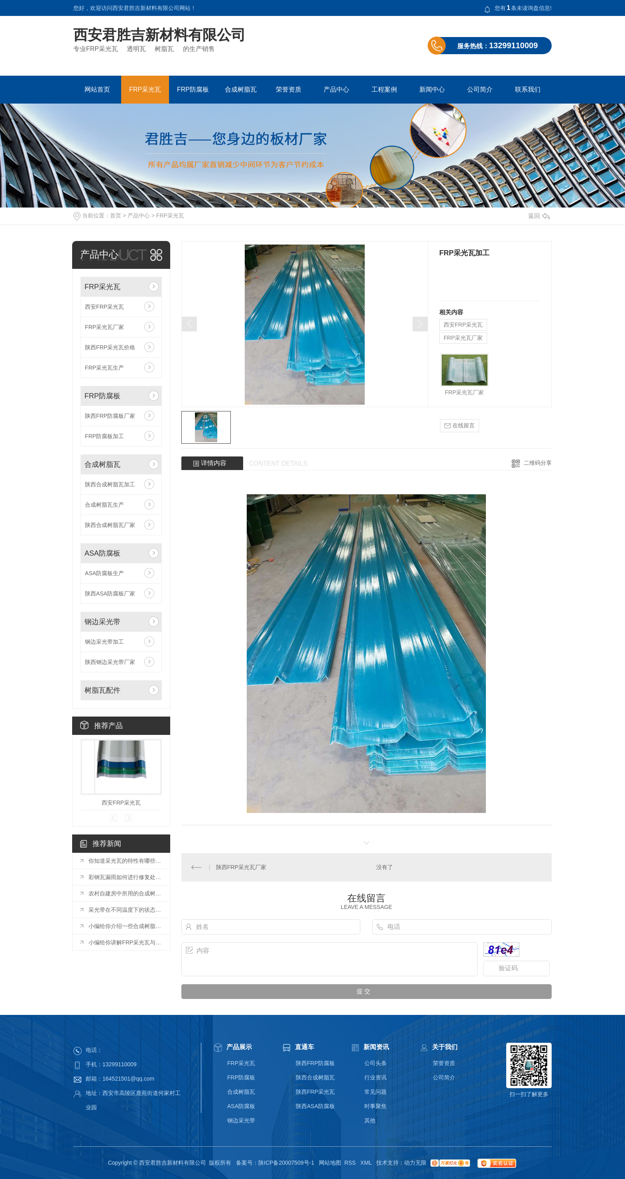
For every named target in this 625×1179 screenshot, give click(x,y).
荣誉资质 (288, 89)
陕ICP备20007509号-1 (286, 1162)
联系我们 (527, 89)
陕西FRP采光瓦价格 (110, 347)
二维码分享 (538, 463)
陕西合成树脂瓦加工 (110, 484)
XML (366, 1162)
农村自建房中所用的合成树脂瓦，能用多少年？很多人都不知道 (125, 893)
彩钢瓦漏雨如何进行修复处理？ (125, 877)
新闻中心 (432, 89)
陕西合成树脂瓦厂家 (110, 525)
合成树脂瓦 (241, 89)
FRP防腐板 (193, 89)
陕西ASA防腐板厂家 (110, 593)
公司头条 (375, 1063)
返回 (539, 215)
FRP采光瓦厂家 (104, 327)
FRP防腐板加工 (104, 436)
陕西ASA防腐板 (315, 1106)
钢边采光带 (102, 622)
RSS (351, 1162)
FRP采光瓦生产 (104, 367)
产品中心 (336, 89)
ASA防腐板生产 (104, 573)
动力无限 (415, 1162)
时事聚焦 (375, 1106)
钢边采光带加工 (104, 641)
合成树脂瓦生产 (104, 504)
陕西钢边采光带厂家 (110, 662)
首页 (115, 215)
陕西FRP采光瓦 (315, 1092)
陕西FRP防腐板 (315, 1063)
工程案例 (384, 89)
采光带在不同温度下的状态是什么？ (125, 910)
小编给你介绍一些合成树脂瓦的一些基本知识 (125, 926)
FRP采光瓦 (145, 89)
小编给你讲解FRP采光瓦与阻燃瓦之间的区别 (125, 942)
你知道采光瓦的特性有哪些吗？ (125, 861)
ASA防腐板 (102, 553)
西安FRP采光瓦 (104, 307)
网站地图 (330, 1162)
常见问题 (375, 1092)
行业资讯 (375, 1077)
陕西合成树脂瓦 (315, 1077)
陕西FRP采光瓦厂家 (241, 867)
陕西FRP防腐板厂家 (110, 416)
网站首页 (97, 89)
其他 (369, 1120)
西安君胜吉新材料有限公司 (159, 35)
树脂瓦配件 (102, 690)
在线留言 (459, 425)
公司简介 (480, 89)
